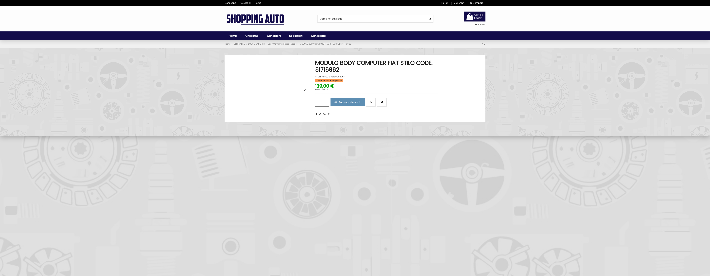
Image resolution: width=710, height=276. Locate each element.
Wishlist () (460, 2)
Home (258, 2)
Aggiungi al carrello (347, 102)
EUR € (445, 2)
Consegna (231, 2)
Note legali (246, 2)
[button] (252, 35)
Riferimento (321, 76)
